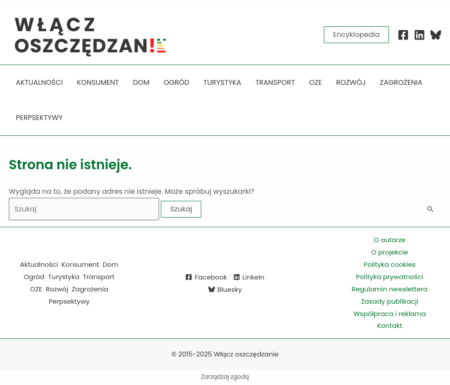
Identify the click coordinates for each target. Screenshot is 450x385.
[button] (356, 34)
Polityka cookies (390, 264)
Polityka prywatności (389, 276)
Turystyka (63, 276)
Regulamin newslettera (390, 289)
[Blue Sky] (435, 34)
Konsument (80, 264)
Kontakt (389, 325)
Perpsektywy (69, 301)
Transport (99, 276)
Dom (111, 264)
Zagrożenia (90, 289)
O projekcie (389, 252)
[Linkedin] (419, 34)
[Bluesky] (225, 289)
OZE (36, 289)
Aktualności (39, 264)
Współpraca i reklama (389, 313)
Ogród (34, 276)
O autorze (389, 239)
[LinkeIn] (249, 277)
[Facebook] (403, 34)
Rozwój (57, 289)
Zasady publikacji (389, 301)
